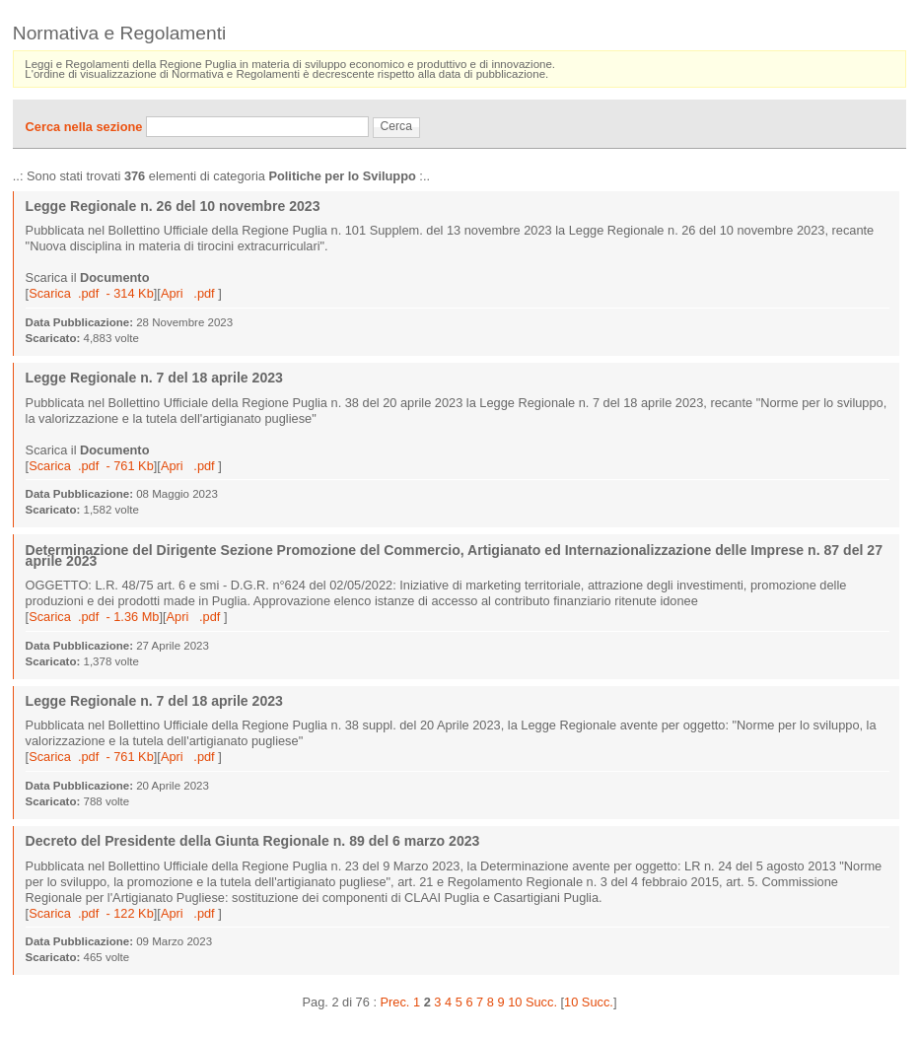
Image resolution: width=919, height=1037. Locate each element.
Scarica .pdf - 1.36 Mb (94, 616)
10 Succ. (588, 1002)
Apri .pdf (189, 293)
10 (515, 1002)
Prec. (395, 1002)
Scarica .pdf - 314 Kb (91, 293)
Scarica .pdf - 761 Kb (91, 465)
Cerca (396, 126)
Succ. (541, 1002)
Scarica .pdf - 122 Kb (91, 913)
